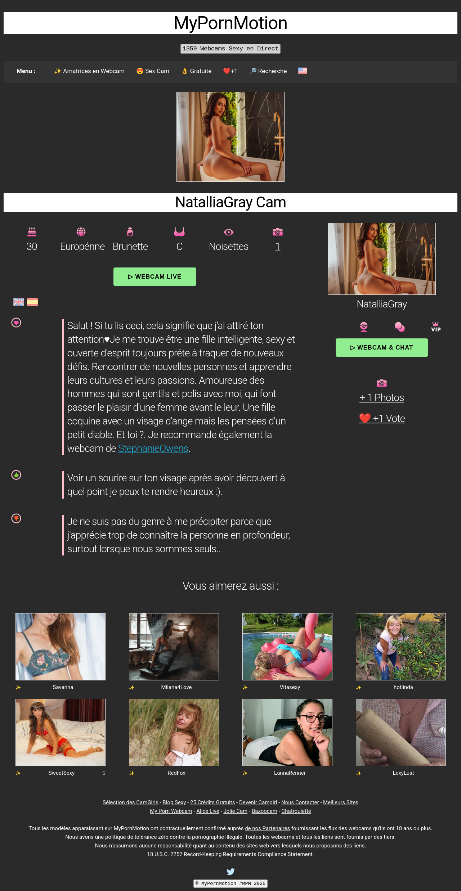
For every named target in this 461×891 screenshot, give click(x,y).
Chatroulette (296, 811)
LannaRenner (290, 773)
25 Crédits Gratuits (212, 802)
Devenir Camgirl (258, 802)
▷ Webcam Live (155, 276)
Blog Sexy (174, 802)
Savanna (63, 687)
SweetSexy (62, 773)
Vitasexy (290, 687)
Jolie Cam (235, 811)
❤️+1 (230, 71)
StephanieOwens (153, 448)
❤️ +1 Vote (382, 418)
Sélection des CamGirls (130, 802)
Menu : (26, 71)
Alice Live (207, 811)
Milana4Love (176, 687)
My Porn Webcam (171, 811)
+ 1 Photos (381, 398)
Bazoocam (264, 811)
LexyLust (403, 773)
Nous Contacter (300, 802)
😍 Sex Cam (152, 71)
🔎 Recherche (268, 71)
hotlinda (403, 687)
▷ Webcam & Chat (381, 347)
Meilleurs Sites (340, 802)
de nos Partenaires (267, 828)
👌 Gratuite (196, 71)
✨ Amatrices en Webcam (89, 71)
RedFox (176, 773)
